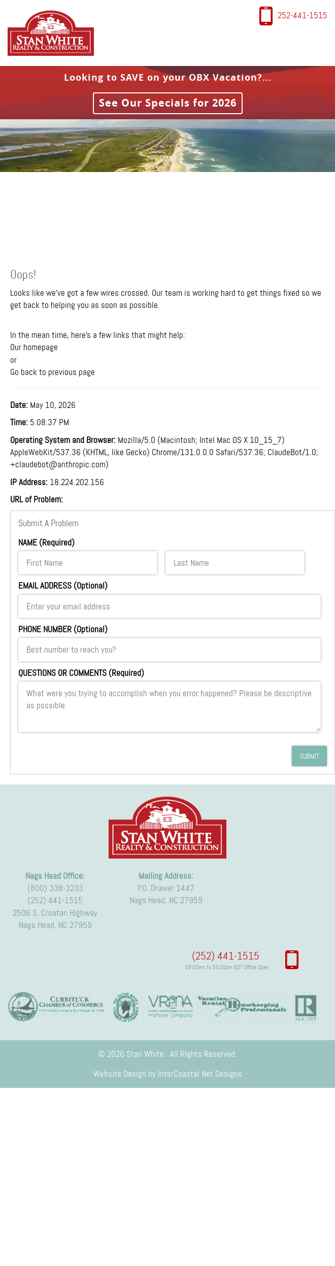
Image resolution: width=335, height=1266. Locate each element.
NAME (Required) (46, 542)
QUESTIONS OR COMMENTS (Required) (81, 672)
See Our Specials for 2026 (168, 103)
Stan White (54, 33)
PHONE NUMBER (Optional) (63, 629)
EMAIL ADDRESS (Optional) (63, 585)
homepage (40, 347)
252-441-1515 (302, 15)
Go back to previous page (52, 372)
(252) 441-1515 (225, 956)
